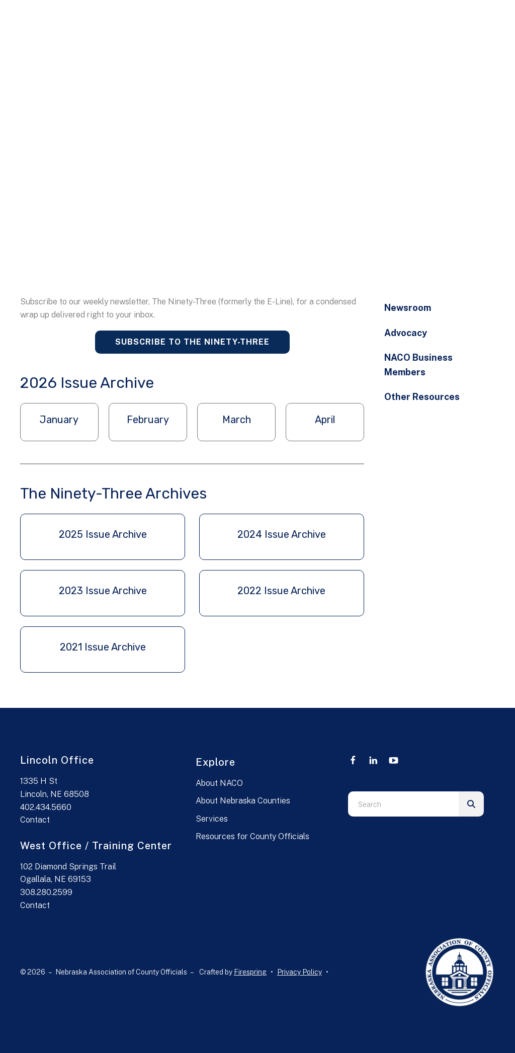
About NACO (219, 783)
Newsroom (407, 307)
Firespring (250, 972)
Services (212, 819)
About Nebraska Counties (243, 800)
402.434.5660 (45, 807)
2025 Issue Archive (103, 534)
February (148, 420)
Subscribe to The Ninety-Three (192, 342)
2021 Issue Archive (103, 647)
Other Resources (422, 396)
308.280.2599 (46, 892)
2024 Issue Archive (281, 534)
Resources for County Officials (252, 836)
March (236, 420)
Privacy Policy (299, 972)
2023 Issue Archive (103, 591)
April (325, 420)
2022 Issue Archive (281, 591)
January (59, 420)
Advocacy (405, 333)
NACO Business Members (418, 364)
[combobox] (403, 804)
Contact (35, 820)
